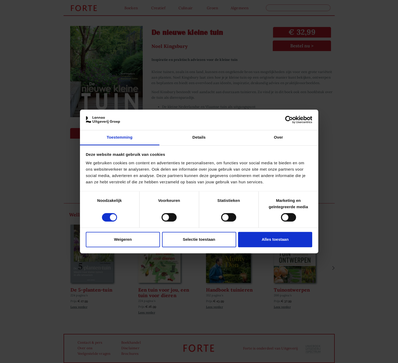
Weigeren (123, 239)
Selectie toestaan (199, 239)
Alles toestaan (275, 239)
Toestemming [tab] (120, 137)
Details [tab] (199, 137)
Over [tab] (278, 137)
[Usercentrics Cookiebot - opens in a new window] (289, 120)
